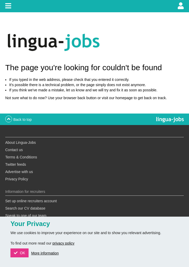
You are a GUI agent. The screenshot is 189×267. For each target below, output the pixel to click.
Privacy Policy (16, 179)
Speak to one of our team (25, 215)
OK (22, 253)
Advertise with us (19, 172)
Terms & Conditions (21, 157)
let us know (75, 90)
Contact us (14, 150)
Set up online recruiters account (31, 201)
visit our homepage (117, 98)
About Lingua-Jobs (20, 142)
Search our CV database (25, 208)
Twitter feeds (15, 164)
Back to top (22, 119)
